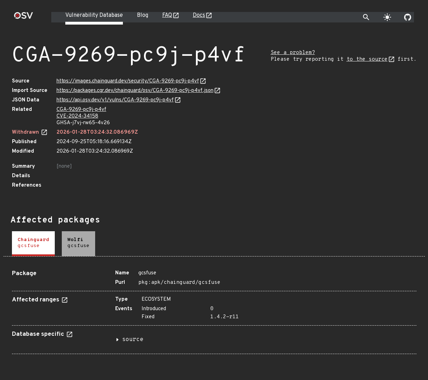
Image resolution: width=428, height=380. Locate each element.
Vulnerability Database (94, 15)
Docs (199, 15)
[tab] (33, 243)
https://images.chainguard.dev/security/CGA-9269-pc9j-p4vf (128, 81)
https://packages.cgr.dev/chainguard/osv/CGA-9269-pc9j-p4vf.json (135, 90)
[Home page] (23, 18)
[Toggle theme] (387, 17)
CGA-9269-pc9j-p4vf (81, 109)
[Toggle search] (366, 17)
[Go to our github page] (407, 17)
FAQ (167, 15)
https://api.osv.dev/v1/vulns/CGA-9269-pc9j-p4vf (115, 100)
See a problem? (293, 52)
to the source (367, 59)
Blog (142, 15)
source (132, 339)
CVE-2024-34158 (77, 116)
